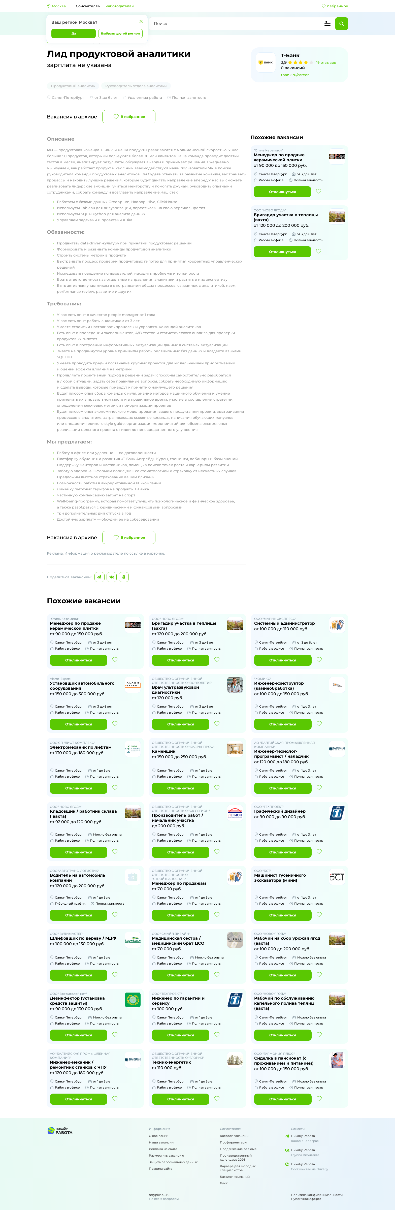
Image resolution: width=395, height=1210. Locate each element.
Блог (224, 1183)
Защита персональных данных (173, 1162)
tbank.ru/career (295, 75)
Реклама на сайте (163, 1149)
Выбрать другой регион (120, 33)
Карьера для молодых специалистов (237, 1168)
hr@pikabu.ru (159, 1195)
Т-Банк (290, 55)
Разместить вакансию (166, 1155)
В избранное (129, 116)
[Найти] (341, 23)
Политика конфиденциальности (317, 1195)
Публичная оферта (306, 1199)
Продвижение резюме (238, 1149)
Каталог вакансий (234, 1136)
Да (74, 33)
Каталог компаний (235, 1177)
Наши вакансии (161, 1142)
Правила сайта (160, 1168)
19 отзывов (326, 62)
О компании (158, 1136)
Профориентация (234, 1142)
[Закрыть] (141, 21)
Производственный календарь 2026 (236, 1157)
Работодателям (120, 6)
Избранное (335, 6)
